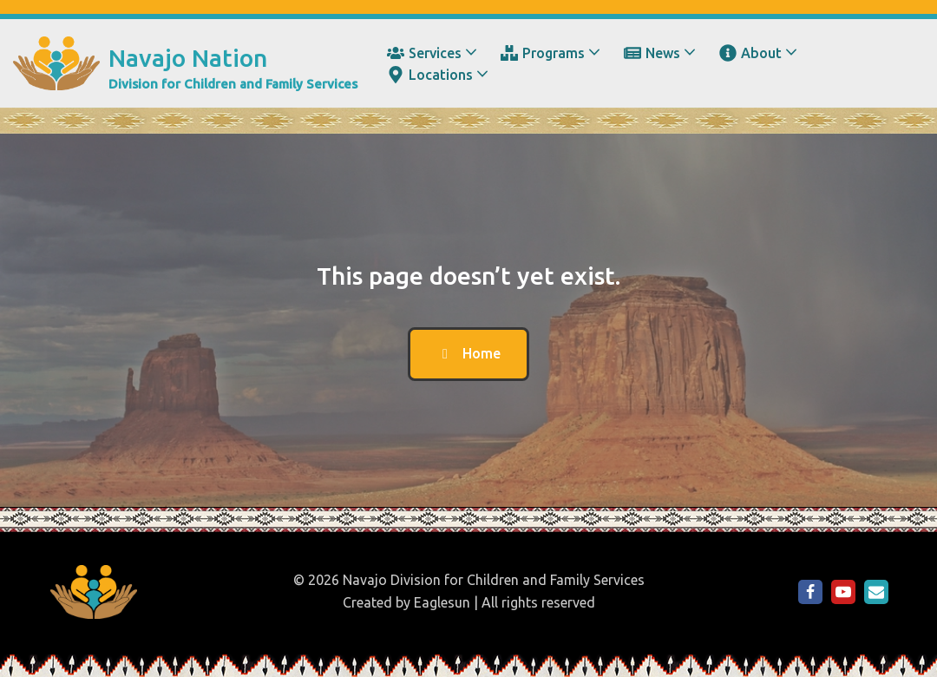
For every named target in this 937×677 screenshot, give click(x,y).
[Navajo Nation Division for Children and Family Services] (185, 63)
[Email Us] (876, 592)
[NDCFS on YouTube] (843, 592)
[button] (471, 52)
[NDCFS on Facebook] (810, 592)
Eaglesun (442, 602)
